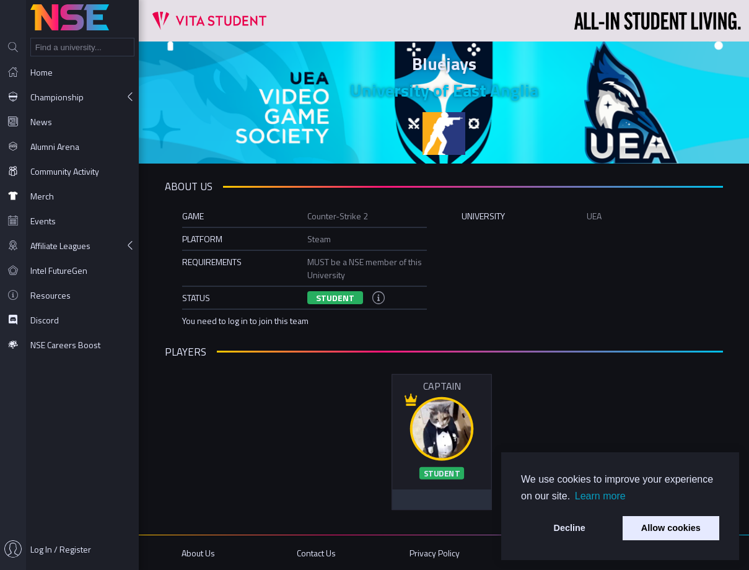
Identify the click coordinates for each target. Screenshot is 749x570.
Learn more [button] (600, 496)
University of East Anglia (444, 90)
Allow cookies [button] (671, 528)
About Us (198, 552)
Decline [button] (569, 528)
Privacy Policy (435, 552)
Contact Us (316, 552)
